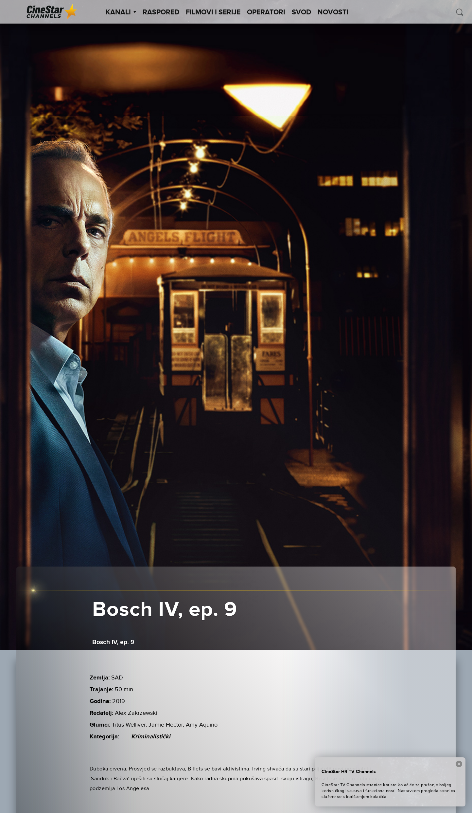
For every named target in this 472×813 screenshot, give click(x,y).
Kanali (121, 12)
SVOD (301, 12)
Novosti (333, 12)
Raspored (161, 12)
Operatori (266, 12)
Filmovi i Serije (213, 12)
